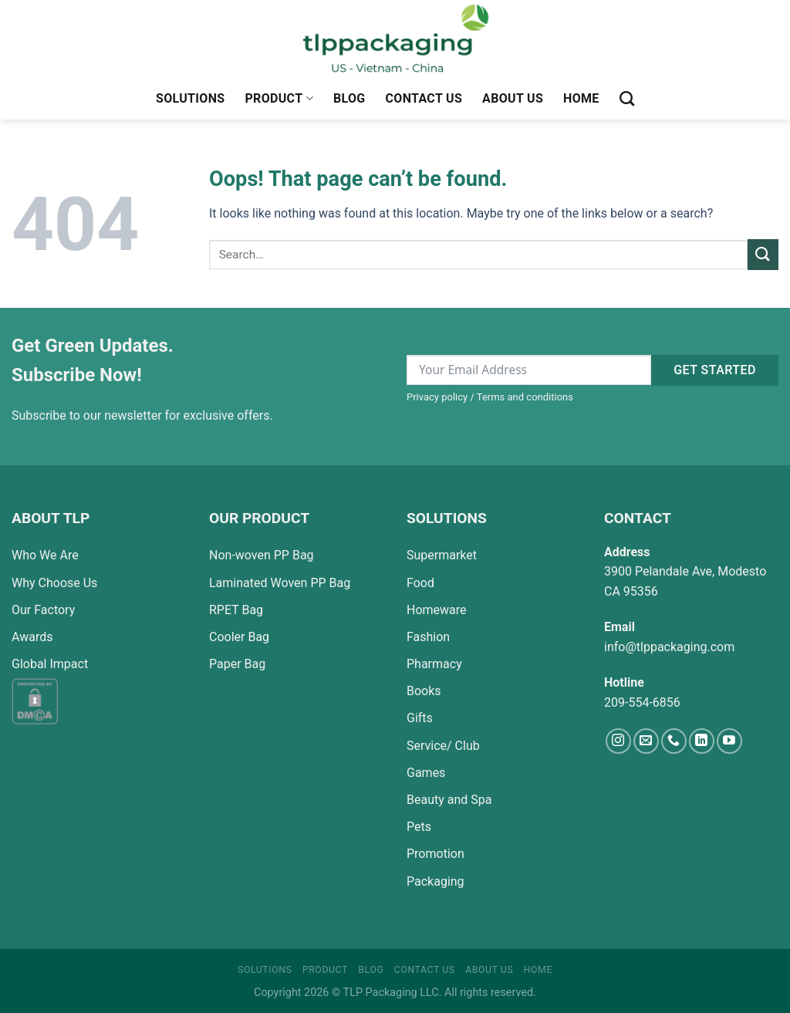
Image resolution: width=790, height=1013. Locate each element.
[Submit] (763, 254)
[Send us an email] (646, 741)
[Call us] (674, 741)
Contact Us (424, 98)
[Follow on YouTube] (729, 741)
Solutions (190, 98)
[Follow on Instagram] (618, 741)
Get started (715, 370)
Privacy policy (437, 397)
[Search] (627, 98)
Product (278, 98)
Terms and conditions (525, 397)
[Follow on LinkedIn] (701, 741)
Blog (349, 98)
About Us (512, 98)
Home (581, 98)
